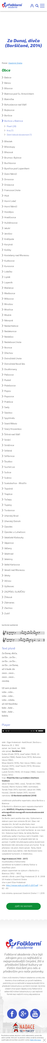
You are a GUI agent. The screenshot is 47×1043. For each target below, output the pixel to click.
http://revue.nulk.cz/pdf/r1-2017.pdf (22, 885)
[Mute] (37, 731)
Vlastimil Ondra (15, 63)
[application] (23, 731)
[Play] (3, 731)
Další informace (35, 1040)
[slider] (20, 731)
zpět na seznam (23, 906)
